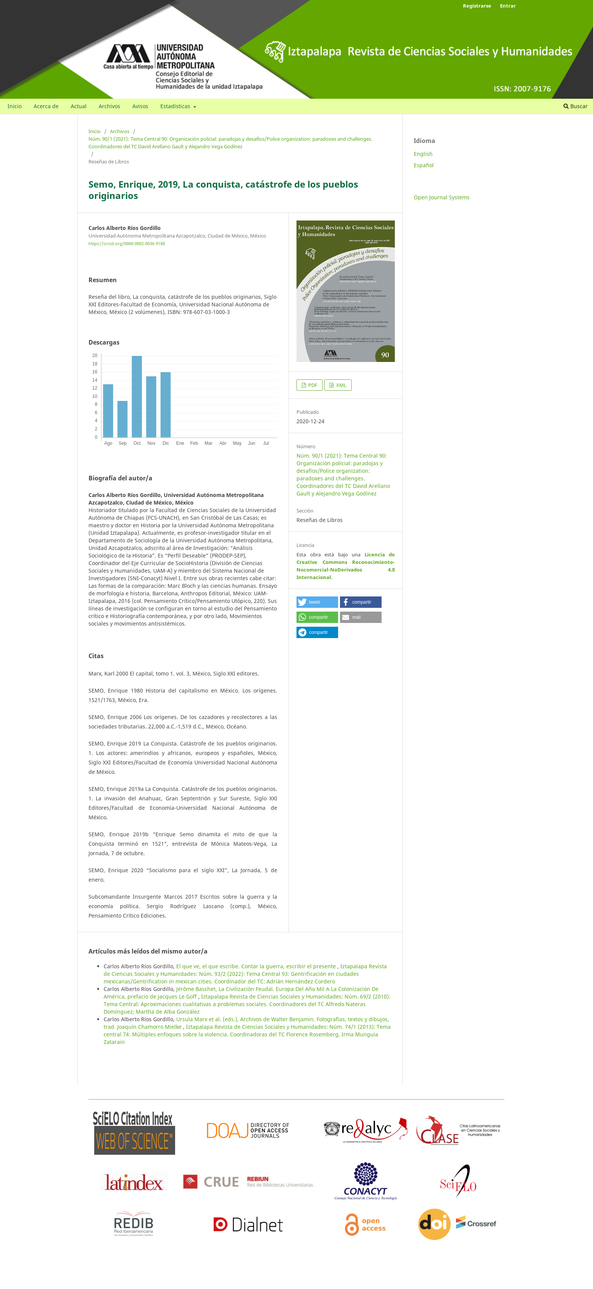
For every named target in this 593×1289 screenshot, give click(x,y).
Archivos (109, 106)
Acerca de (46, 106)
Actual (79, 106)
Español (424, 165)
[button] (317, 602)
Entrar (508, 5)
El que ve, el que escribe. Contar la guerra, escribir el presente (256, 966)
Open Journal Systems (442, 197)
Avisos (140, 106)
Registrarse (477, 5)
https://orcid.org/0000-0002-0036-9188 (126, 244)
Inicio (15, 106)
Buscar (576, 106)
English (423, 153)
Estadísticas (176, 106)
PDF (312, 385)
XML (340, 385)
